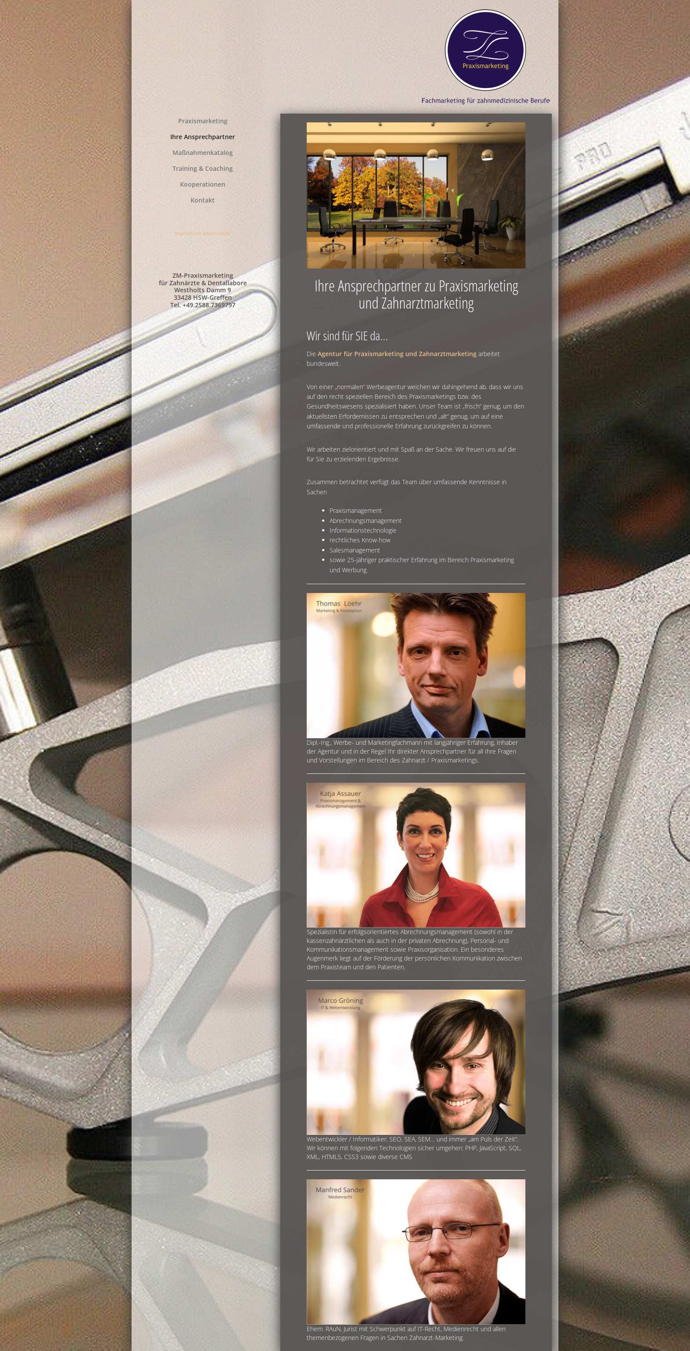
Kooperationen (202, 184)
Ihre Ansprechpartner (202, 137)
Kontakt (203, 200)
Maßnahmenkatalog (202, 152)
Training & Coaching (202, 168)
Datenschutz (216, 233)
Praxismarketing (203, 121)
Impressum (188, 233)
